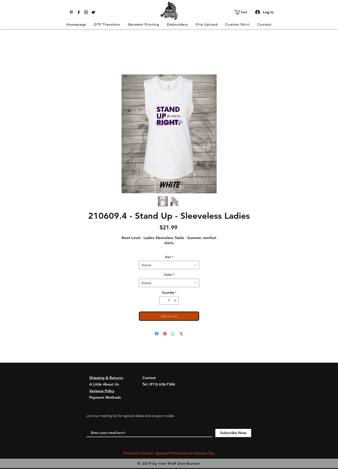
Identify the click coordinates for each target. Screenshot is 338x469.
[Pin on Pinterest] (164, 333)
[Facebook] (78, 12)
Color (169, 275)
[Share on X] (181, 333)
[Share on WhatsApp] (173, 333)
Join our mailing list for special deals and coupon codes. (130, 416)
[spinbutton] (169, 300)
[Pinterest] (71, 12)
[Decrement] (162, 300)
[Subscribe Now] (233, 433)
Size (169, 257)
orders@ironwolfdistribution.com (170, 391)
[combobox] (169, 265)
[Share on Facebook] (156, 333)
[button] (243, 12)
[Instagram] (86, 12)
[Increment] (175, 300)
